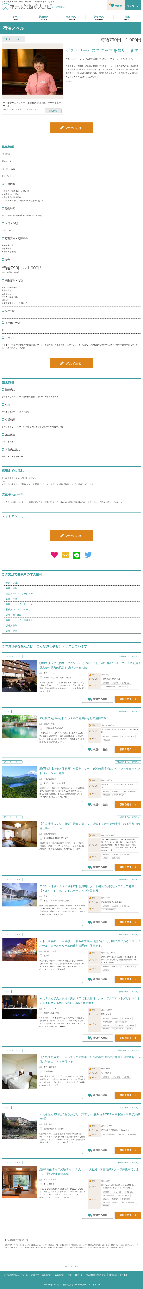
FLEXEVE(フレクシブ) (91, 1285)
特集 (70, 1275)
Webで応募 (74, 128)
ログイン (79, 1275)
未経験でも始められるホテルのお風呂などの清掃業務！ (74, 718)
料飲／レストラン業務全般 (19, 620)
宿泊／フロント (14, 583)
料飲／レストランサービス (19, 604)
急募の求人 (47, 1275)
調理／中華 (11, 625)
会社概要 (124, 1275)
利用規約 (113, 1275)
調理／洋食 (11, 588)
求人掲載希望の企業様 (96, 1275)
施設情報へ (54, 111)
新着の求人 (60, 1275)
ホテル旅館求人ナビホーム (16, 1275)
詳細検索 (35, 1275)
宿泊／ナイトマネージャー (19, 593)
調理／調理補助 (14, 615)
